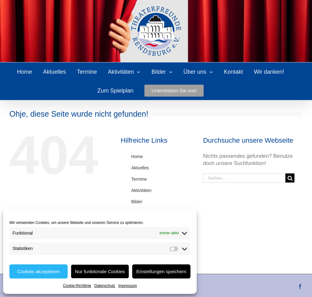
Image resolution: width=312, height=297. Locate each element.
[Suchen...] (244, 178)
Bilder (137, 201)
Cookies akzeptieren (38, 271)
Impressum (127, 286)
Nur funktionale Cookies (100, 271)
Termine (139, 179)
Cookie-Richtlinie (77, 286)
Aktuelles (140, 167)
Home (137, 156)
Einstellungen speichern (161, 271)
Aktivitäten (141, 190)
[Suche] (289, 178)
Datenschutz (104, 286)
